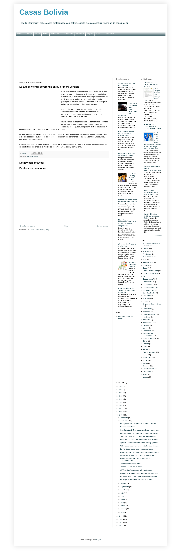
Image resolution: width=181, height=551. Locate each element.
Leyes (145, 328)
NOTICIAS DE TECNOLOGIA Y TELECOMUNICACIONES (152, 128)
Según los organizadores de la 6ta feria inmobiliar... (138, 436)
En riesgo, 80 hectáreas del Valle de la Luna (136, 480)
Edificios (146, 298)
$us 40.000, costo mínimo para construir (127, 84)
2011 (121, 525)
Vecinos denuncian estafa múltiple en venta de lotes (127, 201)
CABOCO (146, 265)
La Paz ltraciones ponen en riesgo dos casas (136, 449)
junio (123, 496)
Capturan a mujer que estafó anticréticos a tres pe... (139, 473)
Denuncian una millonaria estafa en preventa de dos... (139, 452)
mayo (123, 499)
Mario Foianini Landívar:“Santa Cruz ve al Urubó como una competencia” (127, 223)
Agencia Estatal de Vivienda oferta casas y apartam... (139, 443)
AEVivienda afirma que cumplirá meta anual (136, 470)
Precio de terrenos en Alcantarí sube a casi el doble (138, 439)
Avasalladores (148, 257)
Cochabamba (68, 34)
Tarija (145, 363)
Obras (145, 341)
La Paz (98, 34)
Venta (145, 374)
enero (123, 512)
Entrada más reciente (28, 226)
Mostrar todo (158, 235)
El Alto (37, 34)
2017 (121, 409)
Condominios (147, 282)
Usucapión (147, 371)
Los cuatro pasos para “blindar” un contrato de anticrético (126, 290)
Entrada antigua (102, 226)
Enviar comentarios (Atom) (39, 230)
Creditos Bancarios (150, 287)
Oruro (145, 346)
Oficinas (146, 344)
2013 (121, 519)
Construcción (109, 34)
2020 (121, 399)
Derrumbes (147, 296)
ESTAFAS (146, 311)
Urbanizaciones (148, 369)
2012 (121, 522)
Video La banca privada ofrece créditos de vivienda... (139, 446)
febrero (123, 509)
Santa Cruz (55, 34)
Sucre (145, 360)
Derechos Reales (149, 293)
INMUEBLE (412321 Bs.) (152, 170)
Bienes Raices (148, 262)
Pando (145, 349)
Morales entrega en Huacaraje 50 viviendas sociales (139, 433)
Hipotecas (146, 317)
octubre (124, 484)
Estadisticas (147, 309)
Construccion (147, 284)
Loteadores (147, 331)
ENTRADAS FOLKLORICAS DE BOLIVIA (151, 85)
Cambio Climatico (150, 214)
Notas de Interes (32, 156)
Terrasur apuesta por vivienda (131, 467)
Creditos (29, 34)
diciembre (124, 418)
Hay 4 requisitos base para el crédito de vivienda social (126, 133)
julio (122, 493)
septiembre (125, 487)
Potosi (45, 34)
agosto (123, 490)
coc (144, 276)
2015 (121, 415)
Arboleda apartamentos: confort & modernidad (137, 455)
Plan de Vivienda (149, 352)
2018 (121, 405)
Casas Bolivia (43, 12)
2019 (121, 402)
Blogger (98, 540)
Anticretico (80, 34)
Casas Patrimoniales (150, 271)
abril (122, 503)
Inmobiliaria (147, 322)
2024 (121, 389)
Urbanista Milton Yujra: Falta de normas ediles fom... (139, 476)
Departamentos (148, 290)
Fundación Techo (149, 314)
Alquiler (90, 34)
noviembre (125, 421)
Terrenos (146, 366)
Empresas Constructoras (152, 304)
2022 (121, 393)
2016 (121, 412)
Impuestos (146, 320)
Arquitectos (147, 254)
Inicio (66, 226)
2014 (121, 516)
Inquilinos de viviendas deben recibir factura (126, 154)
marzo (123, 506)
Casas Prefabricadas (150, 273)
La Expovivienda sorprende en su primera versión (138, 424)
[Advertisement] (90, 56)
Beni (144, 260)
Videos (145, 377)
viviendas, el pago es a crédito (132, 264)
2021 (121, 396)
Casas (145, 268)
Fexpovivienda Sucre (127, 427)
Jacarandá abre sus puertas (130, 464)
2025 (121, 386)
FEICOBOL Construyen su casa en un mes (133, 177)
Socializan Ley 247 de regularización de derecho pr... (139, 430)
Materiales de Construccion (148, 335)
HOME (19, 34)
